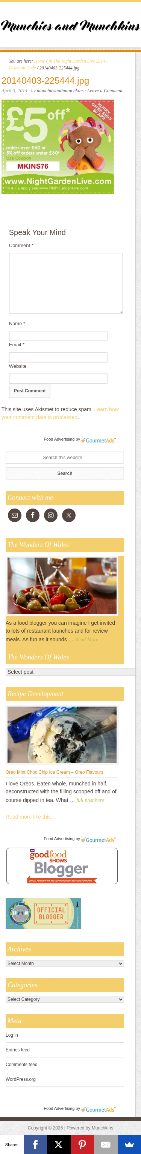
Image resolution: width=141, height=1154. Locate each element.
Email (16, 344)
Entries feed (18, 1050)
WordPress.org (21, 1079)
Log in (12, 1035)
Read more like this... (30, 817)
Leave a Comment (105, 90)
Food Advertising (59, 439)
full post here (90, 800)
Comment (21, 245)
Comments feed (22, 1064)
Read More (86, 639)
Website (18, 366)
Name (17, 323)
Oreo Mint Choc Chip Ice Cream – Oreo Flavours (54, 772)
